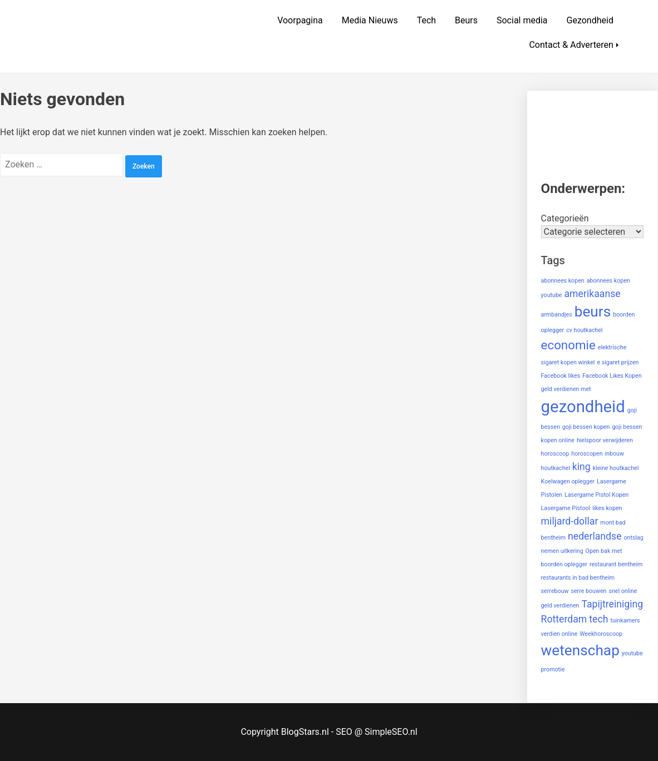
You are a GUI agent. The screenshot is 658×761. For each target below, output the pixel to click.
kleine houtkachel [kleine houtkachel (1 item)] (616, 468)
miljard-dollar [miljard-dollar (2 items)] (569, 521)
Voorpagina (300, 20)
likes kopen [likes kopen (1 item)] (607, 508)
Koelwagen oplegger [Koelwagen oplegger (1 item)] (568, 481)
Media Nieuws (370, 20)
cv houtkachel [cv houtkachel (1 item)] (584, 330)
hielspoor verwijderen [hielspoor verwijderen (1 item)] (605, 440)
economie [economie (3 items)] (568, 345)
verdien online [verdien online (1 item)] (559, 634)
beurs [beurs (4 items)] (592, 311)
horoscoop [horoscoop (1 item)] (555, 453)
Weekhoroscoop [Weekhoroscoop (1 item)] (601, 634)
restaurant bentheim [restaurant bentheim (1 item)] (616, 564)
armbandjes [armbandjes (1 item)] (556, 314)
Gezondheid (590, 20)
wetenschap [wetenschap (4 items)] (580, 650)
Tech (426, 20)
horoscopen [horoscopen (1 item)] (586, 453)
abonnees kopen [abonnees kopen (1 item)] (563, 280)
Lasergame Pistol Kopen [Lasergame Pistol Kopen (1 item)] (596, 494)
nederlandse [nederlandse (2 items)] (595, 536)
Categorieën (565, 218)
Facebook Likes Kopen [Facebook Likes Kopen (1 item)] (611, 375)
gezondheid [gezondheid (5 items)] (583, 406)
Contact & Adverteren (571, 44)
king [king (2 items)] (581, 466)
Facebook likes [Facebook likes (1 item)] (561, 375)
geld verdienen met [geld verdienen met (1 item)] (566, 389)
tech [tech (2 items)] (598, 619)
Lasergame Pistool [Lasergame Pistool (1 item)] (566, 508)
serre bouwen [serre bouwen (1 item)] (588, 591)
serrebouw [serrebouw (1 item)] (555, 591)
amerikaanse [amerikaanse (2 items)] (592, 293)
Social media (522, 20)
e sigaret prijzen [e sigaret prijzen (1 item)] (618, 362)
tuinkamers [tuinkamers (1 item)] (625, 620)
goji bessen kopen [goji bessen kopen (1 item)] (586, 427)
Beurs (466, 20)
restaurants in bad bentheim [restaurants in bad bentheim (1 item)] (578, 577)
